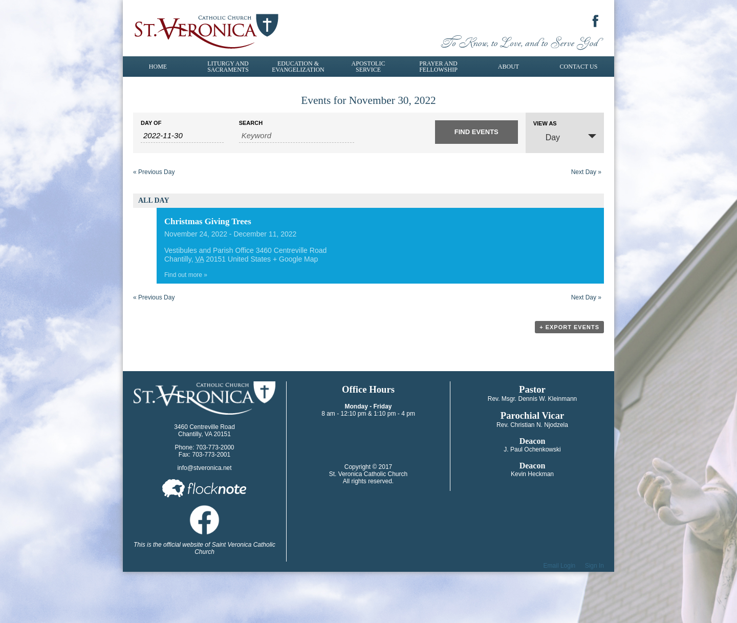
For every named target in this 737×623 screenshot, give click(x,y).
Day (546, 137)
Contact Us (579, 66)
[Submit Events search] (476, 132)
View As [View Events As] (545, 123)
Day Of (151, 123)
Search (251, 123)
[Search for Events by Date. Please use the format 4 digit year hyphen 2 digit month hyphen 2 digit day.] (182, 135)
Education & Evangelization (298, 66)
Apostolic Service (368, 66)
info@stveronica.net (204, 467)
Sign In (594, 565)
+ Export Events (569, 327)
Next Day (586, 172)
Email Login (560, 565)
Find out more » (185, 274)
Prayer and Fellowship (438, 66)
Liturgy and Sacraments (228, 66)
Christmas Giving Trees (207, 221)
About (508, 66)
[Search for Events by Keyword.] (297, 135)
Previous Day (154, 172)
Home (158, 66)
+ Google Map (295, 259)
